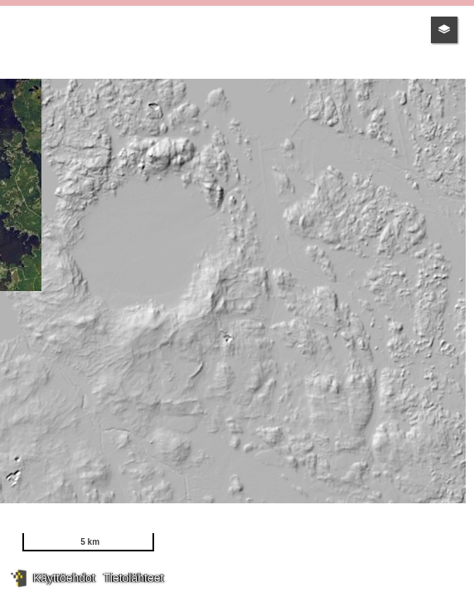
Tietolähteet (134, 578)
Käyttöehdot (64, 578)
